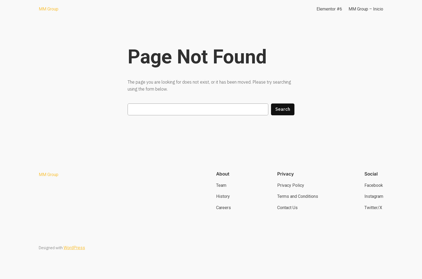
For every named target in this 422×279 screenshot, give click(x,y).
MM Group (48, 9)
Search (282, 109)
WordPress (74, 247)
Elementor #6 (329, 9)
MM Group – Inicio (366, 9)
